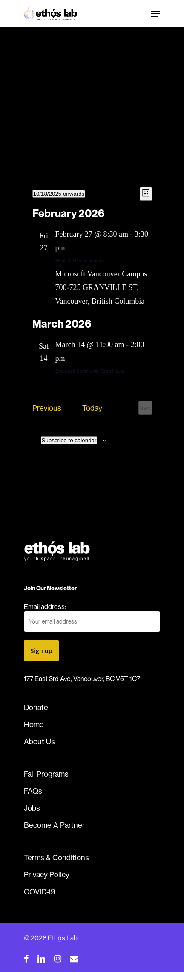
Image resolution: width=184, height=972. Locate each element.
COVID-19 (39, 891)
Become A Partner (54, 825)
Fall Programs (46, 773)
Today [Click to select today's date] (92, 407)
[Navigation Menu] (155, 13)
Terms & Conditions (56, 857)
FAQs (33, 790)
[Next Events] (145, 408)
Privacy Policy (46, 874)
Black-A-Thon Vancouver (80, 260)
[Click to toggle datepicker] (59, 194)
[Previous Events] (46, 408)
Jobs (32, 807)
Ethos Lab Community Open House (90, 371)
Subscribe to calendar (69, 440)
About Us (39, 741)
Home (34, 724)
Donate (36, 707)
